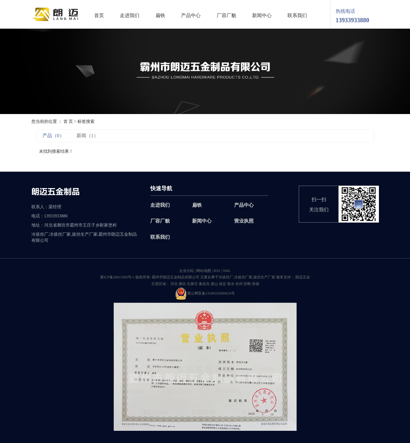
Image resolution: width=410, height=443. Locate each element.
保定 (222, 284)
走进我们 (129, 15)
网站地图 (203, 271)
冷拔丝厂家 (243, 277)
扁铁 (160, 15)
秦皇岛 (204, 284)
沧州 (239, 284)
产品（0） (53, 135)
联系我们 (297, 15)
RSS (217, 271)
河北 (174, 284)
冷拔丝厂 (226, 277)
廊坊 (182, 284)
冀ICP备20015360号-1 (117, 277)
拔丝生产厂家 (264, 277)
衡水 (230, 284)
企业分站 (186, 271)
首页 (99, 15)
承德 (255, 284)
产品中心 (191, 15)
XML (227, 271)
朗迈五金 (302, 277)
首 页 (68, 121)
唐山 (214, 284)
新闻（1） (87, 135)
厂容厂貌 (226, 15)
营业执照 (244, 220)
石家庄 (192, 284)
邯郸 (247, 284)
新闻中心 (262, 15)
